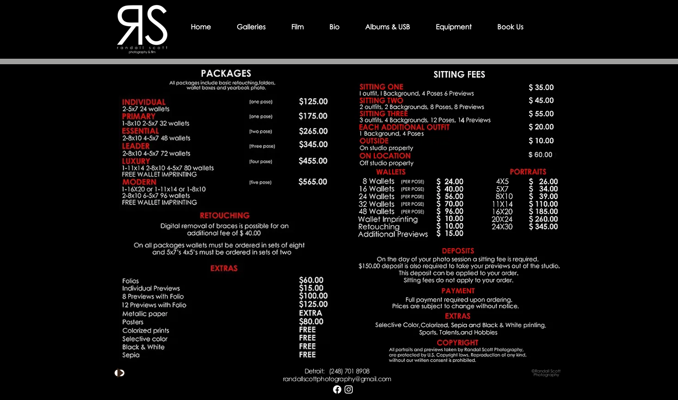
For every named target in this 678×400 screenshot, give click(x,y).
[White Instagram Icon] (348, 389)
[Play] (119, 373)
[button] (251, 26)
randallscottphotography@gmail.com (337, 379)
